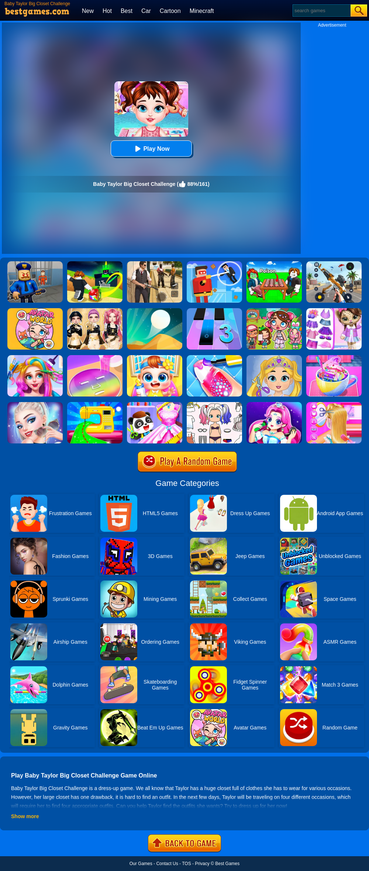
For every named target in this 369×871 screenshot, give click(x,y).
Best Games (227, 863)
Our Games (141, 863)
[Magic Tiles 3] (214, 310)
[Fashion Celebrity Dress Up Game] (35, 404)
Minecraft (202, 11)
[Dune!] (154, 310)
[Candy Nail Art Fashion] (214, 357)
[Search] (321, 10)
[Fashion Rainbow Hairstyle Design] (35, 357)
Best (126, 11)
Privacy (202, 863)
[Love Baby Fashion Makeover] (274, 357)
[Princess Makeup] (274, 404)
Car (146, 11)
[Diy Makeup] (95, 357)
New (88, 11)
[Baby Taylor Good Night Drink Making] (334, 357)
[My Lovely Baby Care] (154, 357)
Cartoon (170, 11)
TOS (186, 863)
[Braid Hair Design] (334, 404)
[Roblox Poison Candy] (274, 263)
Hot (107, 11)
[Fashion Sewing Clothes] (95, 404)
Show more (25, 816)
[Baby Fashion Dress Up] (154, 404)
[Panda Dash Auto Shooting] (334, 263)
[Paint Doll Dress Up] (214, 404)
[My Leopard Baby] (334, 310)
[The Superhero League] (214, 263)
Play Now (151, 148)
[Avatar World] (35, 310)
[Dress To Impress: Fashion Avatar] (95, 310)
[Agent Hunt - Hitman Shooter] (154, 263)
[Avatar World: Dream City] (274, 310)
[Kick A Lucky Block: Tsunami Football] (95, 263)
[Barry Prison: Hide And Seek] (35, 263)
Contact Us (167, 863)
